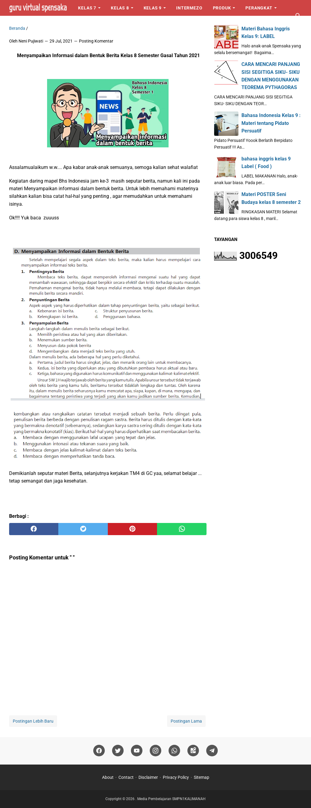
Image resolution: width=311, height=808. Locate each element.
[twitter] (83, 529)
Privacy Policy (176, 777)
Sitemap (201, 777)
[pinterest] (132, 529)
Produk (222, 7)
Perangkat (258, 7)
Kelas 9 (153, 7)
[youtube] (136, 751)
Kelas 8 (120, 7)
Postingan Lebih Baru (33, 721)
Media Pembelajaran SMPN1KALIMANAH (171, 799)
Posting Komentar (96, 41)
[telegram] (212, 751)
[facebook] (33, 529)
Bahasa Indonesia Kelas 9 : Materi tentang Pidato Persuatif (271, 122)
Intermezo (189, 7)
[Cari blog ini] (298, 15)
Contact (126, 777)
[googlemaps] (193, 751)
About (108, 777)
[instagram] (155, 751)
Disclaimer (148, 777)
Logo (20, 23)
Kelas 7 (87, 7)
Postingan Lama (186, 721)
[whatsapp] (181, 529)
